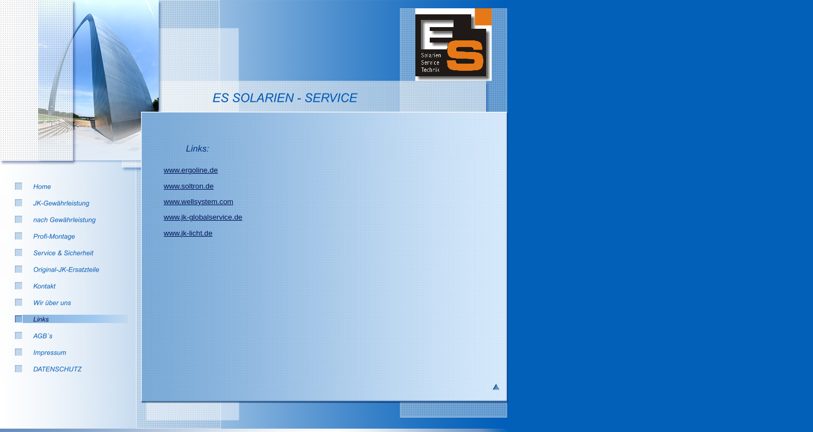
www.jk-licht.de (188, 233)
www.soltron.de (188, 186)
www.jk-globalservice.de (203, 217)
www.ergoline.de (191, 170)
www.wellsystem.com (198, 201)
